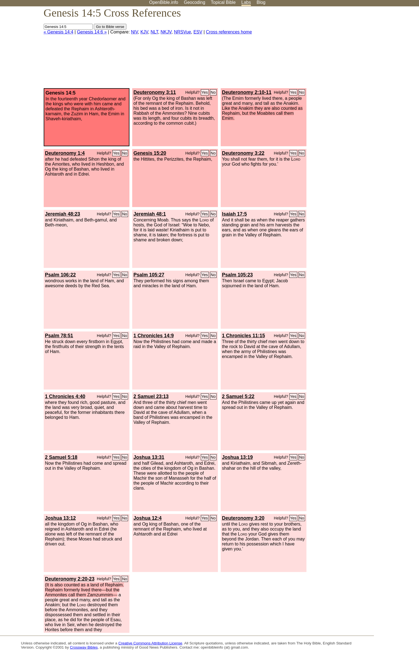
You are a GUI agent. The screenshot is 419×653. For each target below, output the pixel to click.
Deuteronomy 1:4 (65, 153)
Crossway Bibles (84, 647)
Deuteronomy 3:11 (155, 92)
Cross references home (229, 32)
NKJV (166, 32)
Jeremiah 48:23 (62, 214)
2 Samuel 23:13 (151, 396)
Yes (205, 92)
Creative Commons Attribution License (150, 643)
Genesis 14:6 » (92, 32)
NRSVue (182, 32)
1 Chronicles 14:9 (154, 335)
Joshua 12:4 (148, 518)
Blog (261, 2)
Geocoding (194, 2)
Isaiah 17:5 (234, 214)
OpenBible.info (163, 2)
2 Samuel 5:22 (238, 396)
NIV (134, 32)
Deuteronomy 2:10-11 (247, 92)
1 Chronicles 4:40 (65, 396)
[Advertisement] (363, 49)
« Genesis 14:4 (59, 32)
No (213, 92)
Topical (223, 2)
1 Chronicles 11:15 (243, 335)
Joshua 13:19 (237, 457)
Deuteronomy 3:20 (243, 518)
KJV (144, 32)
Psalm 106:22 (60, 275)
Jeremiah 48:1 (150, 214)
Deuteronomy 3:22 (243, 153)
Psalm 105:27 (149, 275)
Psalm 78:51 (59, 335)
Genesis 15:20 (150, 153)
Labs (246, 2)
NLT (154, 32)
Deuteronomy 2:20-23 (70, 579)
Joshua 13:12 (60, 518)
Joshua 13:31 (149, 457)
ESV (197, 32)
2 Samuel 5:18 (61, 457)
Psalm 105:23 (237, 275)
